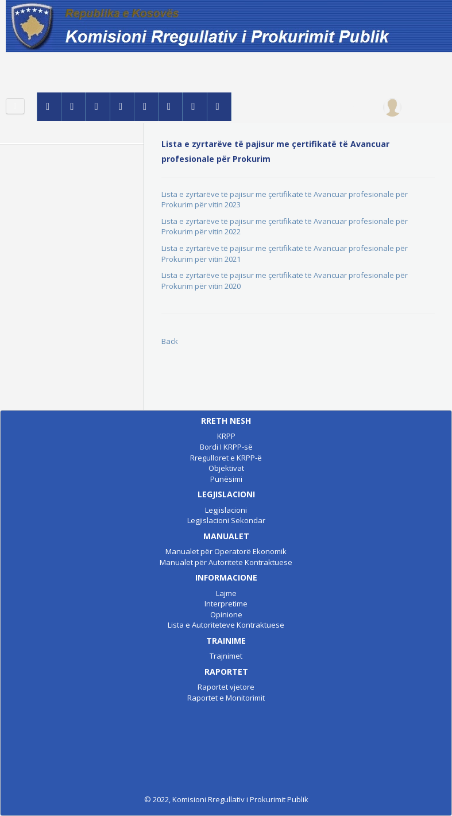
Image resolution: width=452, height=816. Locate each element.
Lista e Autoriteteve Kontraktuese (226, 625)
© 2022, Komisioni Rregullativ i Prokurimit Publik (226, 799)
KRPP (226, 436)
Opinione (226, 614)
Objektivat (226, 468)
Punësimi (226, 479)
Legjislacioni (226, 510)
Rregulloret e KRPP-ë (226, 458)
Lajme (226, 593)
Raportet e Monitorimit (226, 698)
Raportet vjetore (226, 687)
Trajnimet (226, 656)
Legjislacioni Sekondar (226, 520)
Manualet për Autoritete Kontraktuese (226, 562)
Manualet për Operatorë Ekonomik (226, 551)
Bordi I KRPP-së (226, 447)
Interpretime (226, 603)
